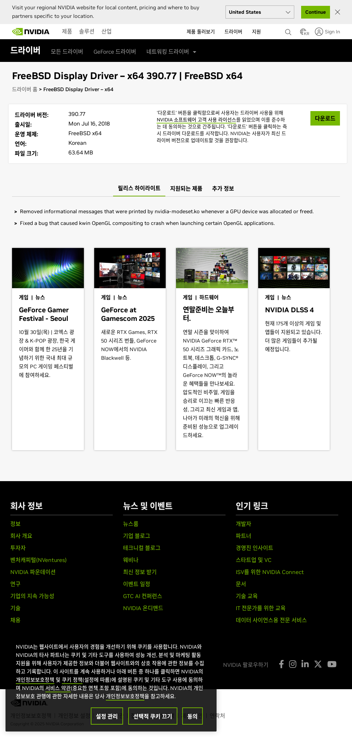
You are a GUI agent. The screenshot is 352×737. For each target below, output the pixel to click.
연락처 (217, 715)
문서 (241, 584)
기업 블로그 (136, 535)
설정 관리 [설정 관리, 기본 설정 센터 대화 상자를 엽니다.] (107, 716)
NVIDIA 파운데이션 (33, 571)
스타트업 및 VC (254, 559)
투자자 (18, 547)
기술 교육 (247, 596)
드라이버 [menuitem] (233, 32)
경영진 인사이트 (254, 547)
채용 (15, 620)
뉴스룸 (131, 523)
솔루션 (87, 31)
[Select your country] (260, 12)
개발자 (243, 523)
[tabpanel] (176, 217)
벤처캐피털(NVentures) (38, 559)
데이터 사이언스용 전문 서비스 (271, 620)
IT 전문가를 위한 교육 (261, 608)
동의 (192, 716)
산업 (106, 31)
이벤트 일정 (136, 584)
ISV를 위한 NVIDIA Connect (270, 571)
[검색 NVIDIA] (289, 30)
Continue (315, 12)
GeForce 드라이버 (115, 51)
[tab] (139, 188)
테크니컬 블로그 (142, 547)
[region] (111, 680)
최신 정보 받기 (140, 571)
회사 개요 (21, 535)
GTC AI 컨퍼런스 (142, 596)
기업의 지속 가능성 (32, 596)
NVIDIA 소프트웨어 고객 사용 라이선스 (196, 120)
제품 (67, 31)
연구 (15, 584)
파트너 (243, 535)
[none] (289, 29)
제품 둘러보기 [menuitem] (201, 32)
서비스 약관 (58, 688)
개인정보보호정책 (35, 679)
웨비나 (131, 559)
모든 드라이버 (67, 51)
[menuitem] (67, 31)
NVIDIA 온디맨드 (143, 608)
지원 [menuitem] (256, 32)
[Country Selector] (303, 33)
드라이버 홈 (24, 89)
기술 (15, 608)
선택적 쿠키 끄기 (152, 716)
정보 (15, 523)
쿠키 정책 (72, 679)
